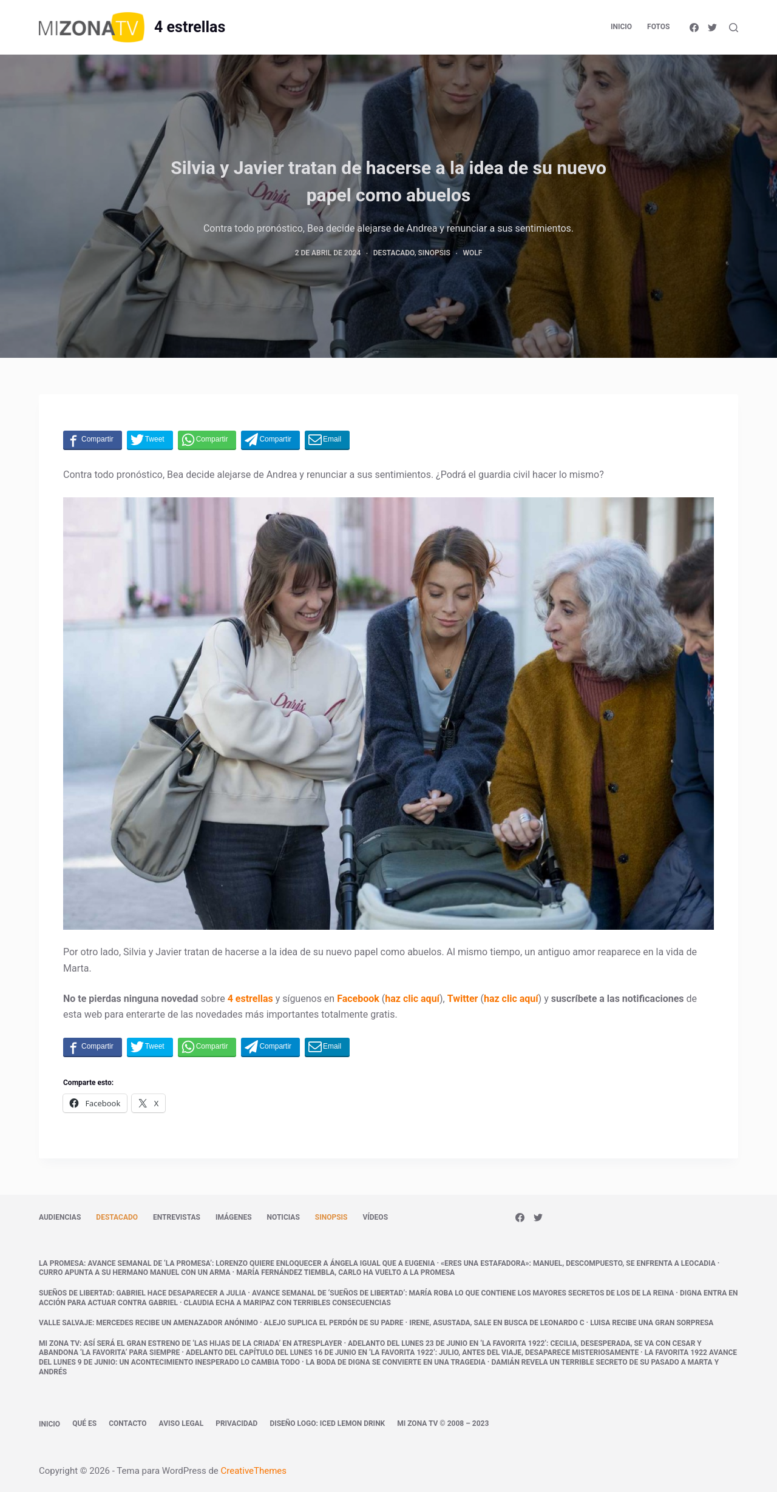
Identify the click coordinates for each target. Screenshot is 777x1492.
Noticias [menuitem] (283, 1217)
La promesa (61, 1263)
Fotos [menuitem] (658, 26)
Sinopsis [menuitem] (331, 1217)
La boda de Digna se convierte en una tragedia (396, 1362)
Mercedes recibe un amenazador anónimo (177, 1323)
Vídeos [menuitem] (375, 1217)
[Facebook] (694, 27)
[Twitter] (712, 27)
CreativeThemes (254, 1470)
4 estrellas (189, 27)
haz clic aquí (412, 998)
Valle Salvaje (65, 1323)
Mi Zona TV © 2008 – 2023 (443, 1423)
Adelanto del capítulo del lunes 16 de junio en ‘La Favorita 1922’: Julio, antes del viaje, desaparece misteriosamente (412, 1352)
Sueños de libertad (75, 1293)
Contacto (127, 1423)
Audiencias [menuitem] (60, 1217)
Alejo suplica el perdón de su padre (334, 1323)
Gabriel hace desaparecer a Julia (181, 1293)
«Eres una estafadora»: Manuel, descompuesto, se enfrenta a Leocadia (578, 1263)
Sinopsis (434, 253)
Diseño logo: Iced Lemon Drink (327, 1423)
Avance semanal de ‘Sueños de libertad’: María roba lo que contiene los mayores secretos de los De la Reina (463, 1293)
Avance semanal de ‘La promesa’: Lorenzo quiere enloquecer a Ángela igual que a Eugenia (261, 1263)
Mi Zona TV (59, 1343)
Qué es (84, 1423)
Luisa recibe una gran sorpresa (651, 1323)
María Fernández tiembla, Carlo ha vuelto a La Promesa (345, 1272)
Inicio (49, 1424)
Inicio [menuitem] (621, 26)
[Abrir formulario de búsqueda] (733, 27)
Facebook (358, 998)
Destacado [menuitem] (117, 1217)
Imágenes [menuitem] (233, 1217)
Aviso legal (181, 1423)
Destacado (394, 253)
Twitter (462, 998)
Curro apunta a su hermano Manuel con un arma (135, 1272)
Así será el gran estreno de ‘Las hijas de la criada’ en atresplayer (212, 1343)
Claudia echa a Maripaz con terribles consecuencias (287, 1303)
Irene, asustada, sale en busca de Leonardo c (496, 1323)
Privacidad (236, 1423)
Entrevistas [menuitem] (176, 1217)
